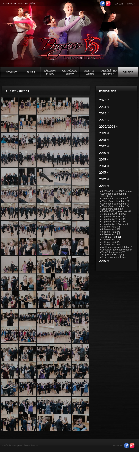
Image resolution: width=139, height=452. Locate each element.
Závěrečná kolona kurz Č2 (115, 201)
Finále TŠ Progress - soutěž (116, 211)
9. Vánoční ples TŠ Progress (116, 191)
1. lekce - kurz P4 (110, 244)
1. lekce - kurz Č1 (111, 237)
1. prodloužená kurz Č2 (113, 216)
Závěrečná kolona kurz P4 (115, 206)
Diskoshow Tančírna (112, 208)
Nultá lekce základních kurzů (116, 247)
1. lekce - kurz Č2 (110, 239)
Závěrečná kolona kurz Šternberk (113, 194)
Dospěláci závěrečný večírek (116, 249)
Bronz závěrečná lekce (113, 257)
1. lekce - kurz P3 (110, 242)
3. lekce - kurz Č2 (110, 229)
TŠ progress (71, 46)
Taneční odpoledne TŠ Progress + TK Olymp (113, 253)
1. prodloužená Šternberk (115, 224)
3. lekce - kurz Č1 (110, 226)
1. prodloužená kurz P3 (113, 219)
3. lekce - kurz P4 (110, 234)
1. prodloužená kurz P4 (113, 221)
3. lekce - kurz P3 (110, 231)
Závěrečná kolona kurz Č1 (115, 198)
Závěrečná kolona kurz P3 (115, 203)
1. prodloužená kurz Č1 (113, 214)
